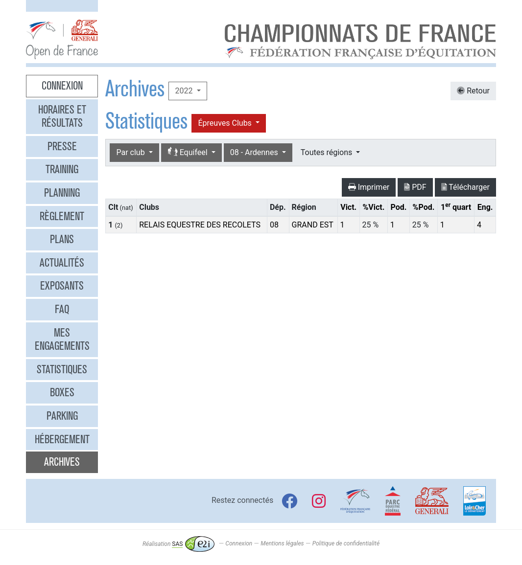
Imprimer (369, 187)
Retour (473, 90)
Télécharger (465, 187)
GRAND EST (312, 224)
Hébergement (62, 439)
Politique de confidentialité (346, 544)
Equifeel (188, 152)
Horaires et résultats (62, 116)
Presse (62, 146)
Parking (62, 416)
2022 (184, 90)
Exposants (62, 286)
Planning (62, 193)
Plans (62, 239)
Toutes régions (327, 152)
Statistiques (62, 369)
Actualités (62, 263)
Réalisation (178, 544)
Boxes (62, 392)
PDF (415, 187)
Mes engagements (62, 339)
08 (274, 224)
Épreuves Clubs (225, 123)
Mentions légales (282, 544)
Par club (131, 152)
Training (62, 169)
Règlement (62, 216)
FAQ (62, 309)
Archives (62, 462)
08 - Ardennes (255, 152)
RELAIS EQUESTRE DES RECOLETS (200, 224)
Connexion (62, 85)
